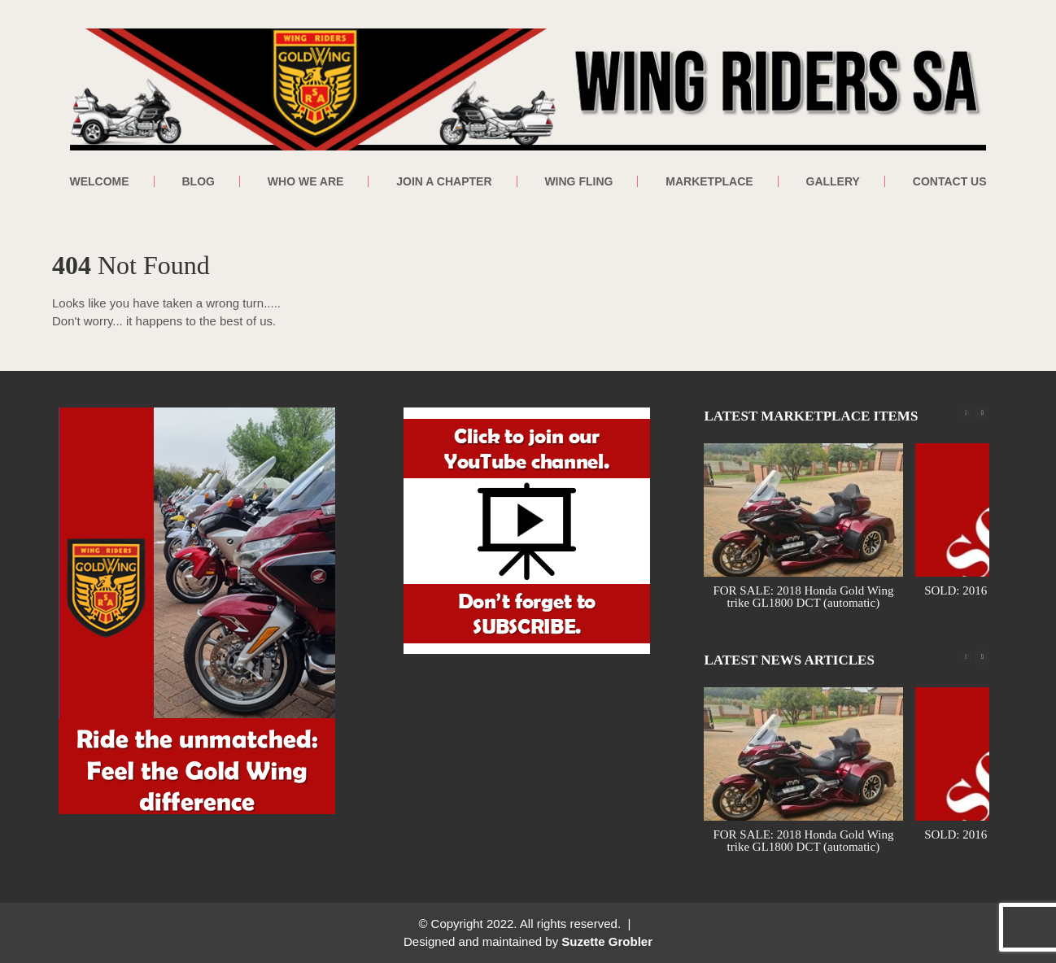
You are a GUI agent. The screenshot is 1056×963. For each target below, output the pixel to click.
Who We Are (306, 181)
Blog (197, 181)
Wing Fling (578, 181)
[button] (982, 413)
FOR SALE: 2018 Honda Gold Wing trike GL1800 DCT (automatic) (803, 596)
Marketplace (709, 181)
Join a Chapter (443, 181)
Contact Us (950, 181)
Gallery (833, 181)
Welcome (99, 181)
